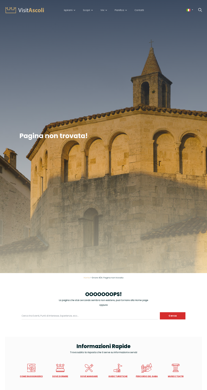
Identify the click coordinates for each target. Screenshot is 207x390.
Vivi (103, 10)
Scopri (88, 10)
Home (87, 277)
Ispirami (70, 10)
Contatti (139, 10)
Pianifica (121, 10)
